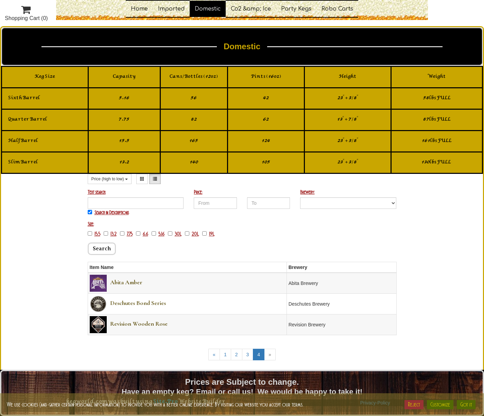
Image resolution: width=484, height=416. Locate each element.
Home (139, 9)
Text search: (97, 192)
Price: (198, 192)
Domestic (208, 9)
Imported (171, 9)
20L (192, 234)
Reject (414, 404)
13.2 (110, 234)
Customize (440, 404)
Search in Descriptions (108, 213)
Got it (466, 404)
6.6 (142, 234)
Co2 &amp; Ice (251, 9)
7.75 (126, 234)
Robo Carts (337, 9)
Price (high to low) (109, 179)
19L (208, 234)
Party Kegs (296, 9)
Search (102, 249)
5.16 (158, 234)
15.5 (94, 234)
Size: (91, 224)
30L (175, 234)
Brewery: (307, 192)
